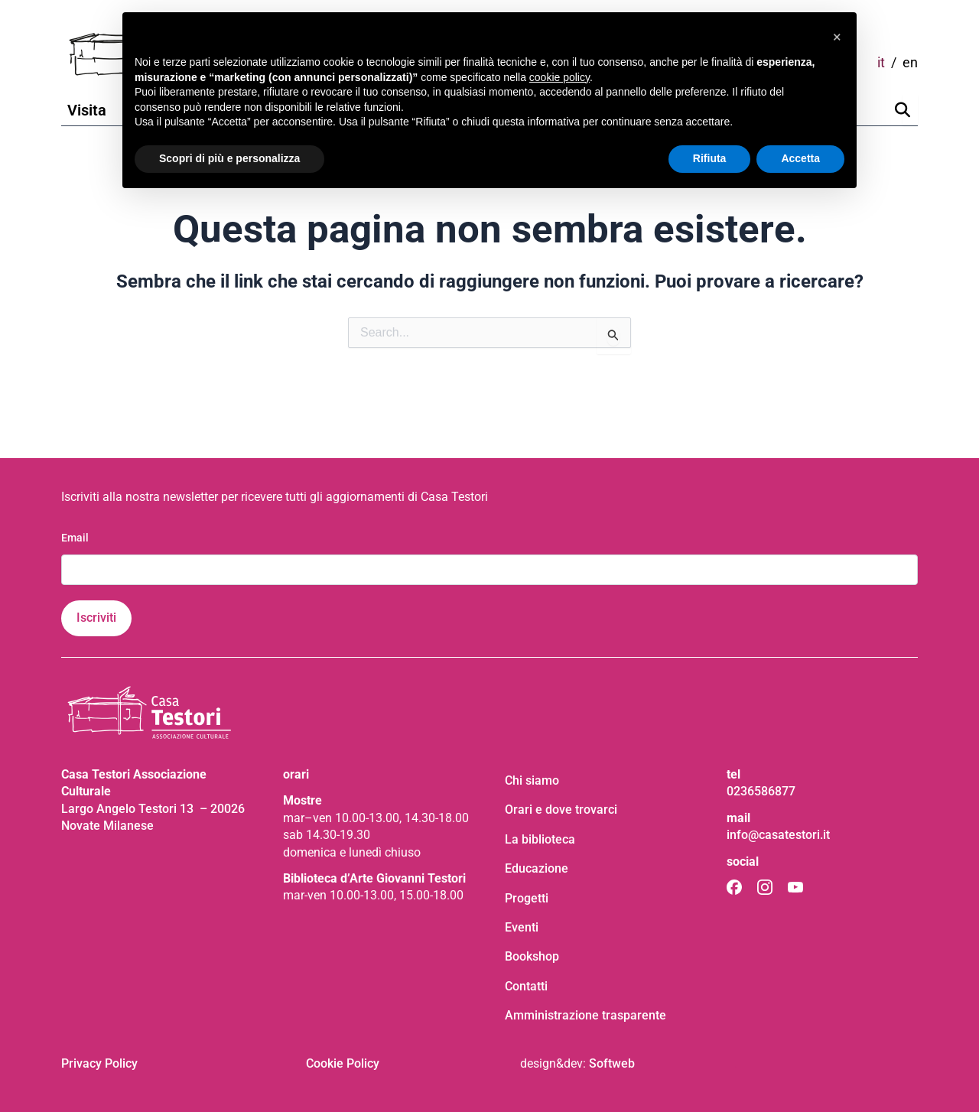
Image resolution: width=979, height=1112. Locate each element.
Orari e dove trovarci (561, 809)
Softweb (612, 1063)
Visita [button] (86, 110)
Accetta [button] (800, 158)
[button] (837, 36)
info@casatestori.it (778, 834)
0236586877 (761, 791)
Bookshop (532, 956)
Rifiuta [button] (710, 158)
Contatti (526, 986)
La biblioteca (540, 839)
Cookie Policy (342, 1063)
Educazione (536, 868)
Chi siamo (532, 780)
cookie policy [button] (559, 77)
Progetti (526, 898)
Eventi (521, 927)
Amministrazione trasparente (585, 1015)
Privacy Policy (99, 1063)
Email (75, 538)
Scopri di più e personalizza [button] (229, 158)
